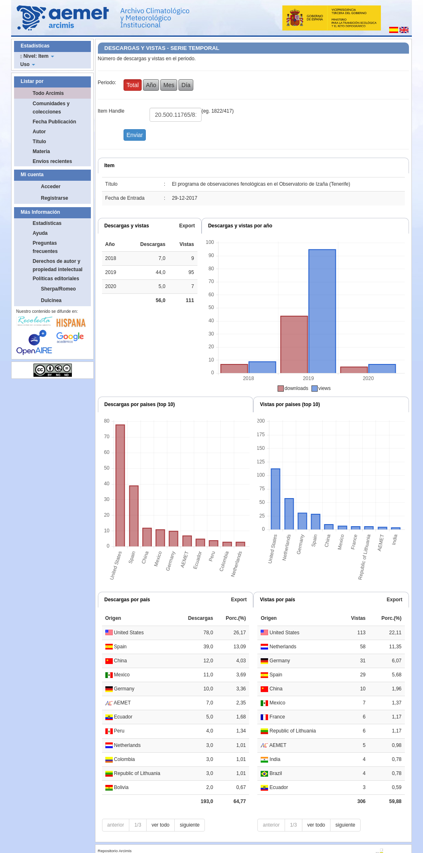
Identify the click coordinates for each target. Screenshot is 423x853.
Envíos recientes (52, 161)
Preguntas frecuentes (45, 247)
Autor (39, 132)
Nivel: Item (37, 56)
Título (39, 141)
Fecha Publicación (54, 122)
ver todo (160, 825)
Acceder (50, 186)
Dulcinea (51, 300)
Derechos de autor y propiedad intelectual (58, 265)
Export (187, 226)
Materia (41, 151)
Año (151, 85)
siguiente (190, 825)
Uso (27, 64)
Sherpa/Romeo (58, 289)
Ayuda (40, 233)
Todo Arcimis (48, 93)
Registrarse (54, 198)
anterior (115, 825)
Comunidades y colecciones (51, 108)
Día (185, 85)
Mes (168, 85)
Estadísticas (47, 223)
